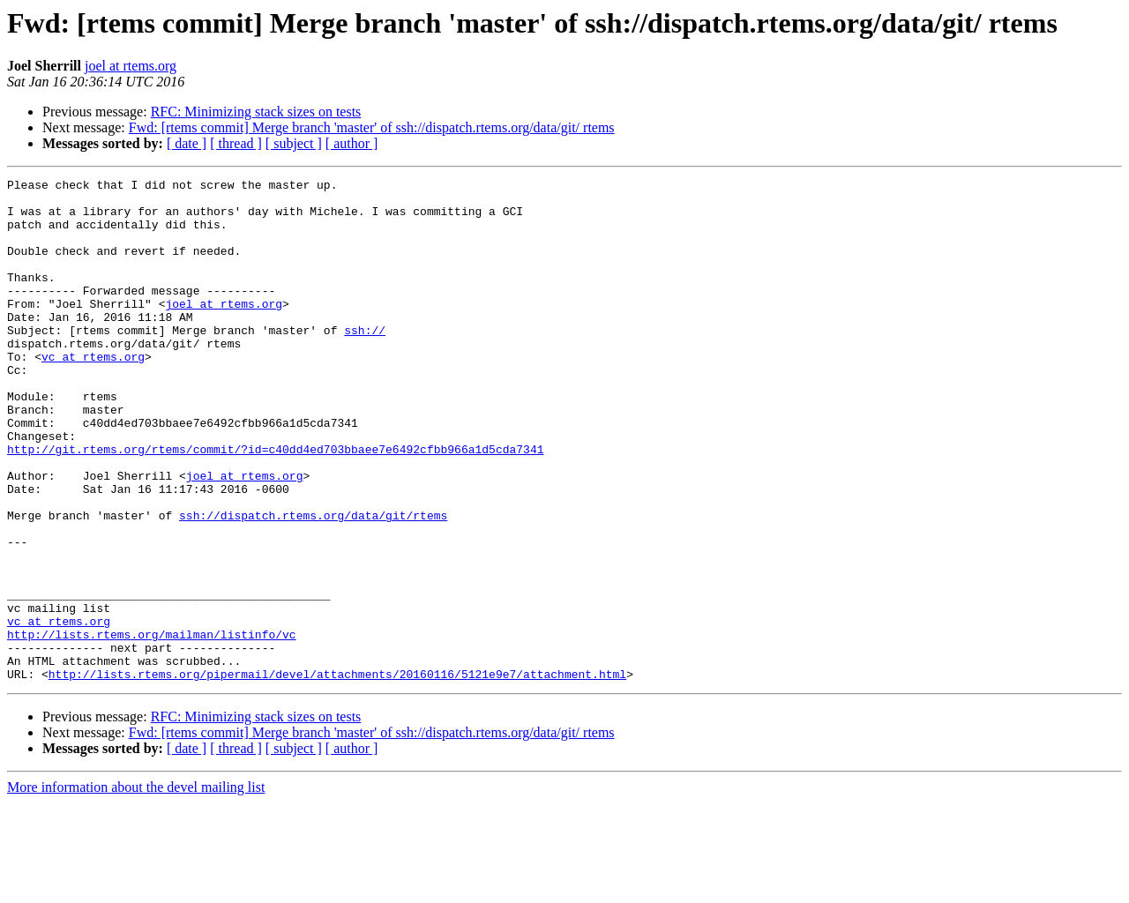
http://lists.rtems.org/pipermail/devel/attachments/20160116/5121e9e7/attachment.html (337, 774)
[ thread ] (236, 143)
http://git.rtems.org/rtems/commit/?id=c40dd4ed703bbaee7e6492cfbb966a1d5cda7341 (275, 504)
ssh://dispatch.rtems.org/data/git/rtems (313, 584)
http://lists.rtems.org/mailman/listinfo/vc (151, 727)
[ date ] (186, 143)
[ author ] (351, 143)
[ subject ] (293, 143)
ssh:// (364, 361)
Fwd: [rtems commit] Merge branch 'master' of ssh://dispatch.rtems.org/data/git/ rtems (372, 127)
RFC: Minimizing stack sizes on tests (256, 111)
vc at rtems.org (93, 393)
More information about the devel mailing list (136, 887)
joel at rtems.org (130, 65)
